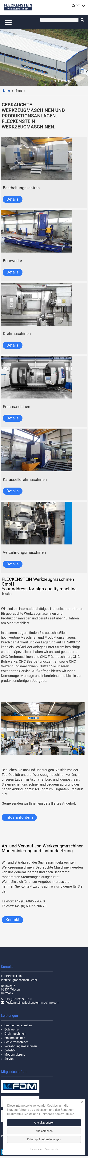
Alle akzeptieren (44, 1122)
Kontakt (12, 919)
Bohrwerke (11, 1029)
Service (9, 1059)
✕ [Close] (82, 1102)
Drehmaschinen (15, 1033)
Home (6, 90)
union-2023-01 (58, 81)
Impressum (36, 1149)
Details (12, 199)
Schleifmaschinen (16, 1042)
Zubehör (10, 1050)
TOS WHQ (65, 81)
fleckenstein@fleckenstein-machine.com (32, 1002)
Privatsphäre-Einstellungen (44, 1139)
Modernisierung (14, 1054)
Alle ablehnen (44, 1131)
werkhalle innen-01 (62, 81)
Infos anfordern (19, 817)
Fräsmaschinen (14, 1038)
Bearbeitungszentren (18, 1025)
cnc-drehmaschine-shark (68, 81)
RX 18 (55, 81)
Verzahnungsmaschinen (20, 1046)
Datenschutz (51, 1149)
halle (52, 81)
